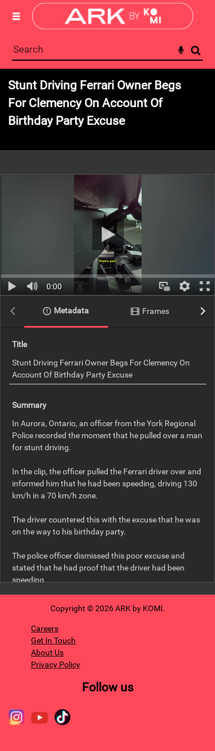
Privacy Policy (55, 664)
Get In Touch (53, 640)
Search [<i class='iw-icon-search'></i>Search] (196, 50)
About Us (47, 652)
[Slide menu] (16, 16)
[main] (107, 332)
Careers (44, 628)
